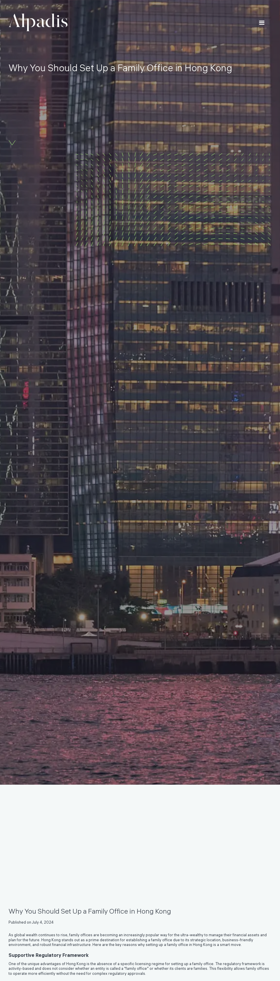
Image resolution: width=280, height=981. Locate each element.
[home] (38, 22)
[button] (261, 23)
